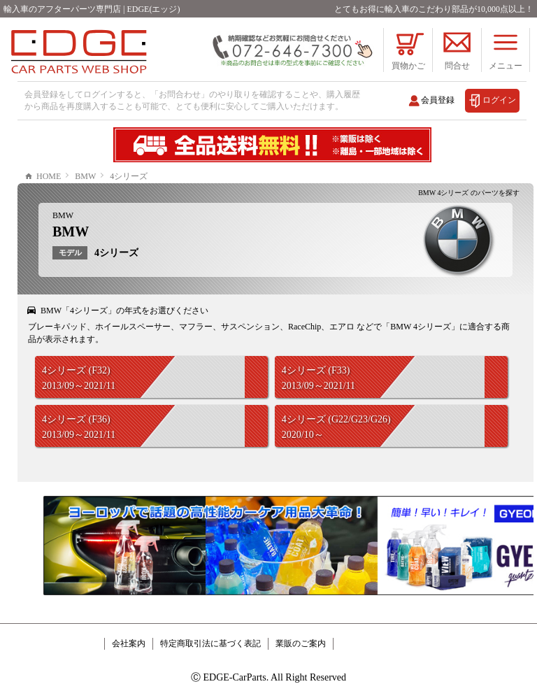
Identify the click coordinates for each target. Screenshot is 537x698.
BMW (62, 215)
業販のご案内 (300, 643)
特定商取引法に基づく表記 (210, 643)
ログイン (499, 100)
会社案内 (128, 643)
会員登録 (437, 100)
